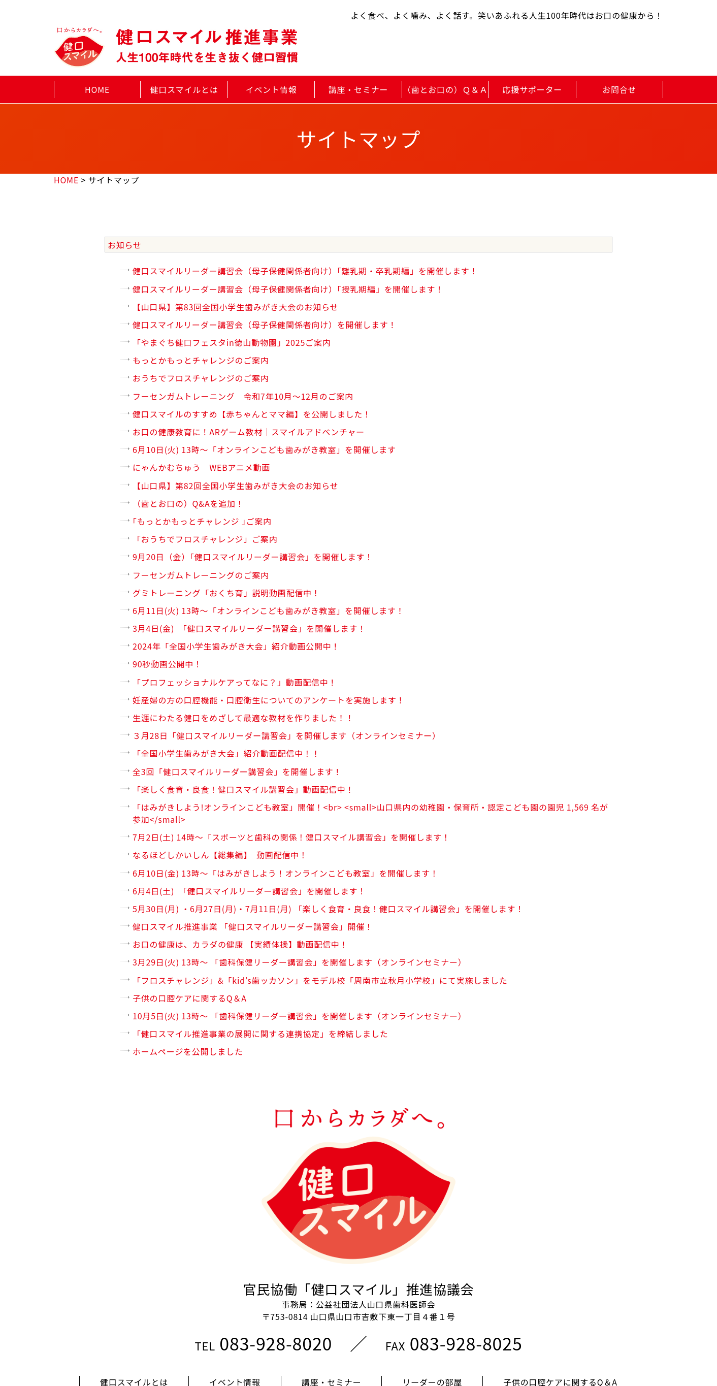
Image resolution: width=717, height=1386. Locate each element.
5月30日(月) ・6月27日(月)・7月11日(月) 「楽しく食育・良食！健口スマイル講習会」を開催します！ (328, 908)
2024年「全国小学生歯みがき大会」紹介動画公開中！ (236, 646)
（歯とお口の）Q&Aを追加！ (188, 503)
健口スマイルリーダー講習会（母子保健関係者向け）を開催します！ (265, 324)
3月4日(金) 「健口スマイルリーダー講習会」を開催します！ (249, 628)
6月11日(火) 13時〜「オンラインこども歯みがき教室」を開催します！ (269, 610)
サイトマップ (408, 1330)
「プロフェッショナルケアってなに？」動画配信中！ (235, 682)
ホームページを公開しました (188, 1051)
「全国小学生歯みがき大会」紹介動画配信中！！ (226, 753)
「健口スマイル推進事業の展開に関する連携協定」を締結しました (260, 1033)
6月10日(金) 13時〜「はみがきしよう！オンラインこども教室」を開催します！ (286, 873)
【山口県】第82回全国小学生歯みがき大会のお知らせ (235, 485)
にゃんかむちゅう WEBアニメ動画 (201, 467)
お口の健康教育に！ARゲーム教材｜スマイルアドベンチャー (249, 432)
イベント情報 (271, 89)
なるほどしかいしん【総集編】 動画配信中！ (220, 855)
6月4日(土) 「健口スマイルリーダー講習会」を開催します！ (249, 891)
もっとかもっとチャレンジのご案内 (201, 360)
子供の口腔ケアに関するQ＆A (190, 998)
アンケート (245, 1330)
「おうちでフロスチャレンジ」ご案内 (205, 539)
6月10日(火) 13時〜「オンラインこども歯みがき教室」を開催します (264, 449)
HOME (97, 89)
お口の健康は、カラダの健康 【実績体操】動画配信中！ (240, 944)
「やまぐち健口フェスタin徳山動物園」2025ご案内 (232, 342)
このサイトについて (358, 1347)
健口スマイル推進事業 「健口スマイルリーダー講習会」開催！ (253, 926)
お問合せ (619, 89)
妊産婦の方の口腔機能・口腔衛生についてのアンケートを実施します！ (269, 700)
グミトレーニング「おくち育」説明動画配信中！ (226, 593)
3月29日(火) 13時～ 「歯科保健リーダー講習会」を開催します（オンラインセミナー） (300, 962)
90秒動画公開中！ (176, 664)
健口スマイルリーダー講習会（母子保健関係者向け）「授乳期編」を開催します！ (288, 289)
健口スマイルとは (184, 89)
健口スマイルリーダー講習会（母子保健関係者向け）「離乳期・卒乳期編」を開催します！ (305, 271)
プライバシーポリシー (518, 1330)
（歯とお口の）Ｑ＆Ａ (445, 89)
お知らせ (125, 245)
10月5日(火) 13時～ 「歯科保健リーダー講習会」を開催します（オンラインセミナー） (300, 1016)
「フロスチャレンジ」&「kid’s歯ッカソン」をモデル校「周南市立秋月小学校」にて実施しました (320, 980)
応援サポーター (533, 89)
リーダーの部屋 (432, 1312)
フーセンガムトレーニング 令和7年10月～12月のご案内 (243, 396)
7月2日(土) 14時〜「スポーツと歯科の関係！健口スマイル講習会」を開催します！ (291, 837)
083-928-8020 (275, 1273)
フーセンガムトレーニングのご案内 (201, 575)
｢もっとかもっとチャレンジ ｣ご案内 (202, 521)
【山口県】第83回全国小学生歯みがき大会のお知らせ (235, 307)
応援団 (170, 1330)
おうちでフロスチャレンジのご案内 (201, 378)
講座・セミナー (358, 89)
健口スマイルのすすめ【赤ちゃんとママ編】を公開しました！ (252, 414)
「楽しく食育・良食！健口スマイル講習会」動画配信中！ (243, 789)
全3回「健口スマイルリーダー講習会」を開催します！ (237, 771)
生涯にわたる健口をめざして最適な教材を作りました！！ (243, 718)
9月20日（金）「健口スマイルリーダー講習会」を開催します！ (253, 557)
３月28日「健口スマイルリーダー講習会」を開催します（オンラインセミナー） (287, 735)
